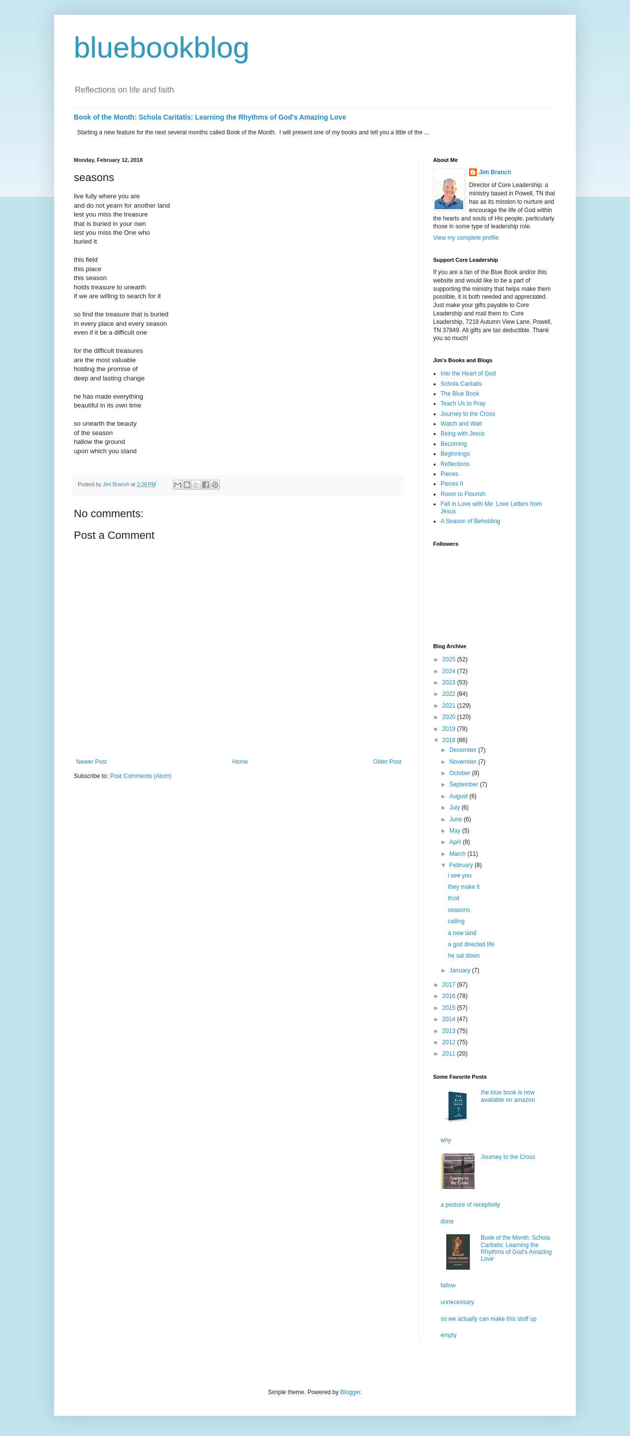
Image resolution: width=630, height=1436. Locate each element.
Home (240, 761)
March (458, 853)
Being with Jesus (463, 433)
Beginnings (455, 453)
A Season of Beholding (470, 521)
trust (453, 898)
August (459, 796)
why (446, 1140)
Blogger (350, 1392)
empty (449, 1335)
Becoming (454, 443)
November (463, 761)
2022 (449, 693)
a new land (462, 933)
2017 (449, 984)
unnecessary (457, 1302)
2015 (449, 1007)
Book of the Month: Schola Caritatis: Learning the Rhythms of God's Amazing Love (210, 117)
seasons (459, 909)
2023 (449, 682)
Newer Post (91, 761)
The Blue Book (460, 393)
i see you (460, 875)
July (455, 807)
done (447, 1221)
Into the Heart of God (468, 373)
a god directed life (471, 944)
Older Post (387, 761)
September (464, 784)
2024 (449, 671)
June (456, 819)
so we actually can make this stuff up (488, 1318)
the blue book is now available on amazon (508, 1096)
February (461, 865)
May (455, 830)
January (460, 970)
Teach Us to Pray (463, 403)
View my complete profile (466, 237)
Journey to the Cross (468, 413)
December (463, 750)
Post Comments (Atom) (140, 776)
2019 (449, 728)
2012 (449, 1042)
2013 (449, 1031)
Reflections (455, 464)
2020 (449, 717)
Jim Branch (495, 172)
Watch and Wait (461, 423)
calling (456, 921)
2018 (449, 740)
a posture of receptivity (470, 1204)
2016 (449, 996)
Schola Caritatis (461, 383)
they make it (464, 886)
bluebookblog (162, 47)
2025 (449, 659)
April (456, 842)
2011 (449, 1053)
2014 (449, 1019)
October (460, 773)
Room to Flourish (463, 494)
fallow (448, 1285)
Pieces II (452, 483)
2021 (449, 705)
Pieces (449, 473)
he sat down (464, 955)
